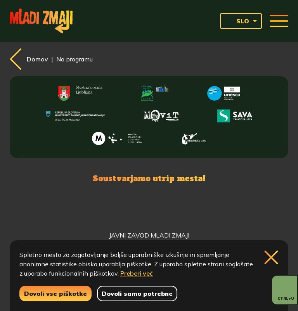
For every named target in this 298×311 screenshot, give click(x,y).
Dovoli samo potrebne (137, 293)
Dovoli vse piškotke (55, 293)
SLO (237, 21)
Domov (37, 59)
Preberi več (136, 273)
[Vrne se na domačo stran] (41, 21)
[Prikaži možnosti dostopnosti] (284, 290)
